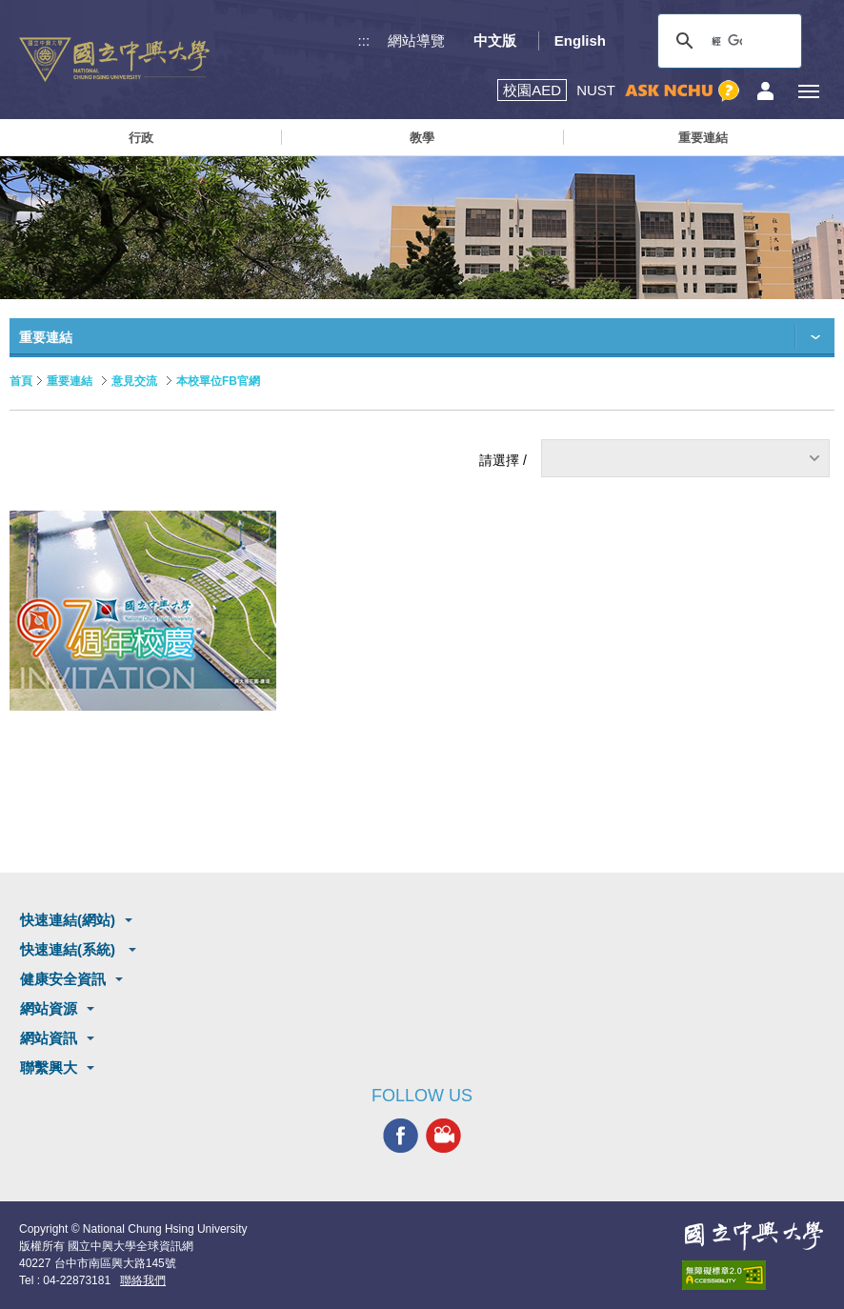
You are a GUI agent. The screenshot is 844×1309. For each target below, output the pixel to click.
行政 (141, 138)
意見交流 (134, 381)
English (580, 40)
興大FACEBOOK (400, 1136)
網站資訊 (48, 1038)
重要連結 (703, 138)
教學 (422, 138)
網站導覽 (416, 40)
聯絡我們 (143, 1280)
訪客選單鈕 (765, 91)
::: (364, 40)
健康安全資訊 (63, 979)
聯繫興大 (48, 1067)
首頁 (21, 381)
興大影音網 (443, 1136)
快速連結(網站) (67, 920)
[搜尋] (727, 41)
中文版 (494, 40)
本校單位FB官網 (218, 381)
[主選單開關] (808, 91)
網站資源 (48, 1008)
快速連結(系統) (69, 949)
